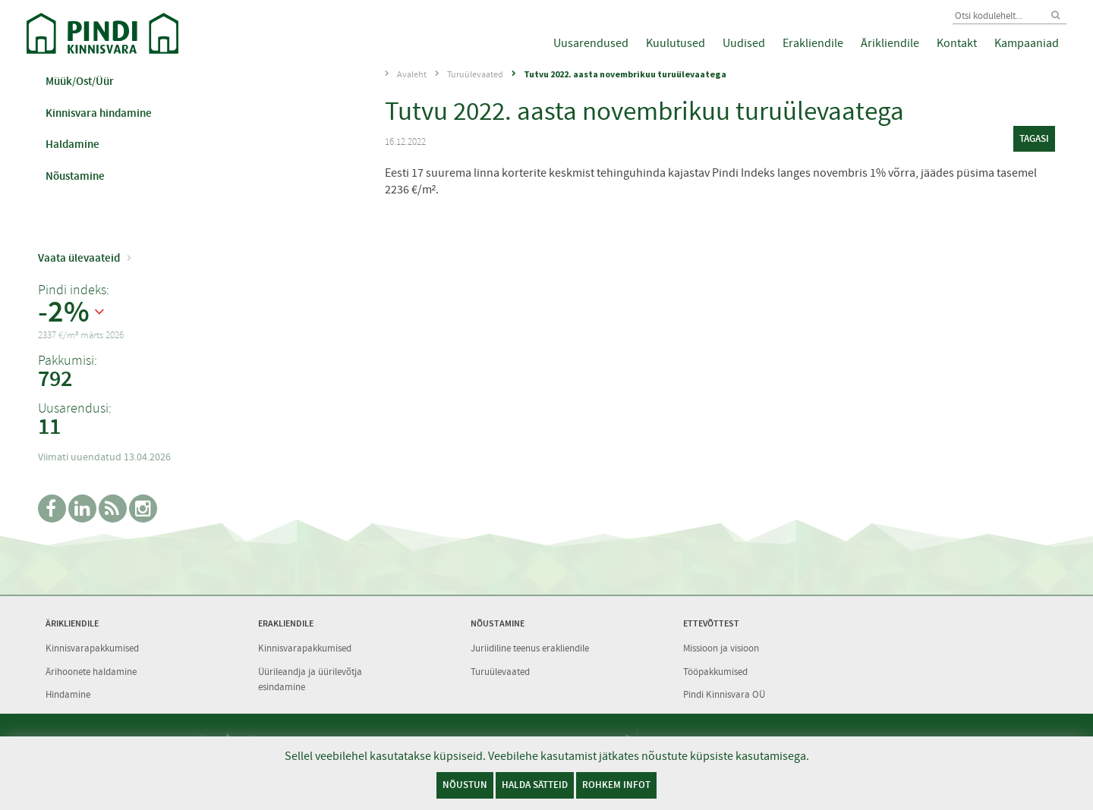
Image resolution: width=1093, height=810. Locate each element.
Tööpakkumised (715, 671)
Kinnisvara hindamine (99, 113)
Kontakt (957, 43)
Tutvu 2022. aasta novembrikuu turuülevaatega (625, 74)
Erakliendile (813, 43)
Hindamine (68, 694)
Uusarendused (590, 43)
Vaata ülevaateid (79, 257)
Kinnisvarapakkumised (92, 648)
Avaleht (412, 74)
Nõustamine (75, 176)
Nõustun (465, 784)
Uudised (744, 43)
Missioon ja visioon (721, 648)
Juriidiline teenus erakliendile (530, 648)
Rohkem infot (616, 784)
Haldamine (72, 144)
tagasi (1034, 138)
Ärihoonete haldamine (91, 671)
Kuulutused (675, 43)
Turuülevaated (475, 74)
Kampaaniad (1026, 43)
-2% (64, 312)
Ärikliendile (890, 43)
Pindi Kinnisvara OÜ (724, 694)
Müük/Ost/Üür (80, 81)
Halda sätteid (535, 784)
